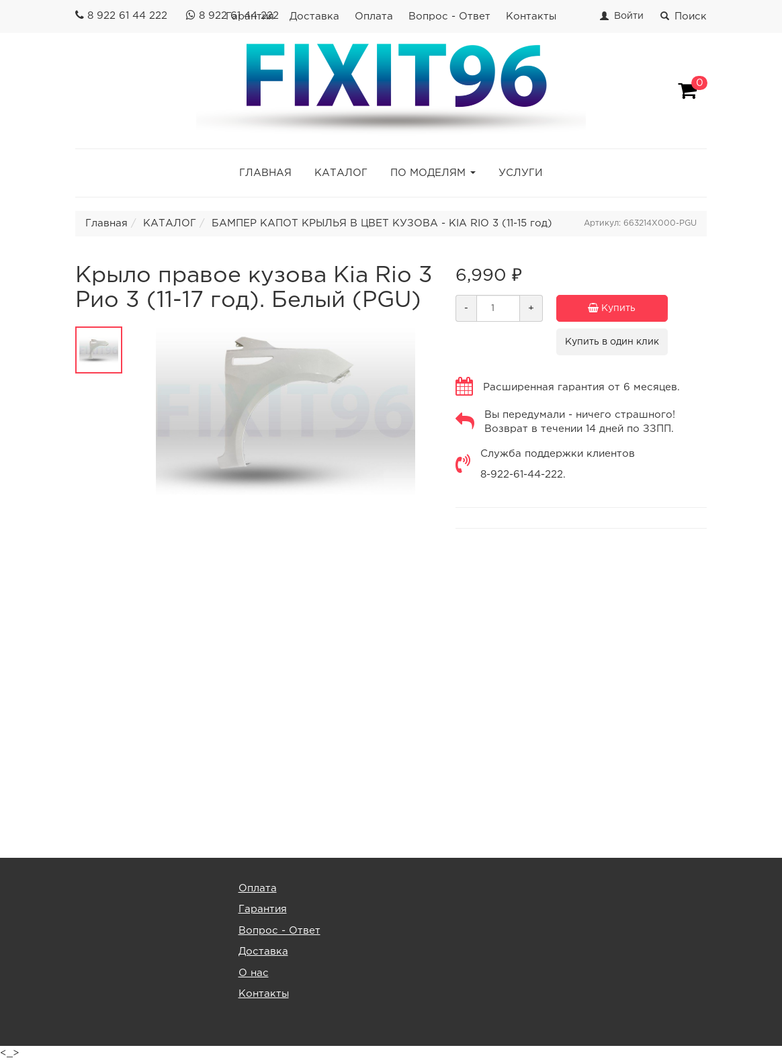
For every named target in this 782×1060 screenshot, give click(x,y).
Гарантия (262, 909)
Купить (628, 308)
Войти (629, 16)
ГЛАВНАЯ (265, 173)
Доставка (314, 16)
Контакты (531, 16)
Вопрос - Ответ (449, 16)
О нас (253, 973)
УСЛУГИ (520, 173)
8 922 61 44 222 (127, 15)
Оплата (374, 16)
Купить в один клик (612, 342)
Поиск (683, 16)
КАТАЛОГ (340, 173)
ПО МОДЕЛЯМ (428, 173)
